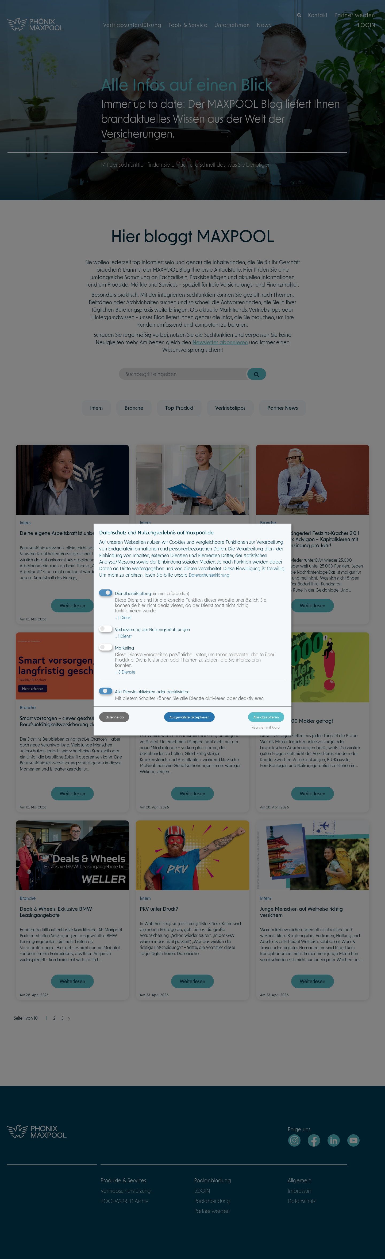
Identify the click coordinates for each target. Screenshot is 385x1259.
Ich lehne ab (127, 723)
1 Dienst (136, 617)
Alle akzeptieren (252, 723)
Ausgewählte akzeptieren (189, 723)
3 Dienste (138, 672)
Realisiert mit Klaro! (252, 733)
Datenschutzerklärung (222, 575)
